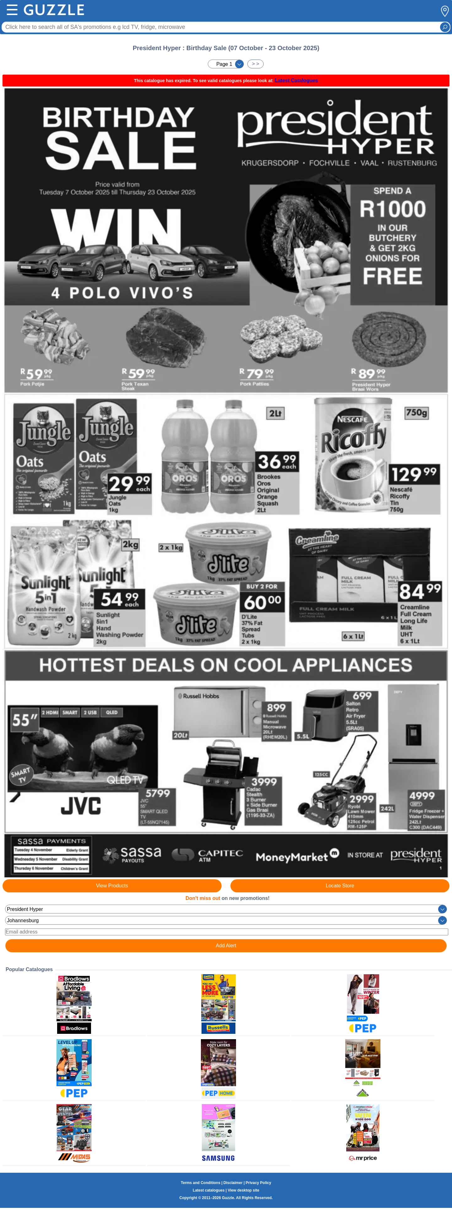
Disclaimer (233, 1183)
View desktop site (243, 1190)
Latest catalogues (208, 1190)
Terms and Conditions (200, 1183)
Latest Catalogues (296, 80)
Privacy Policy (258, 1183)
